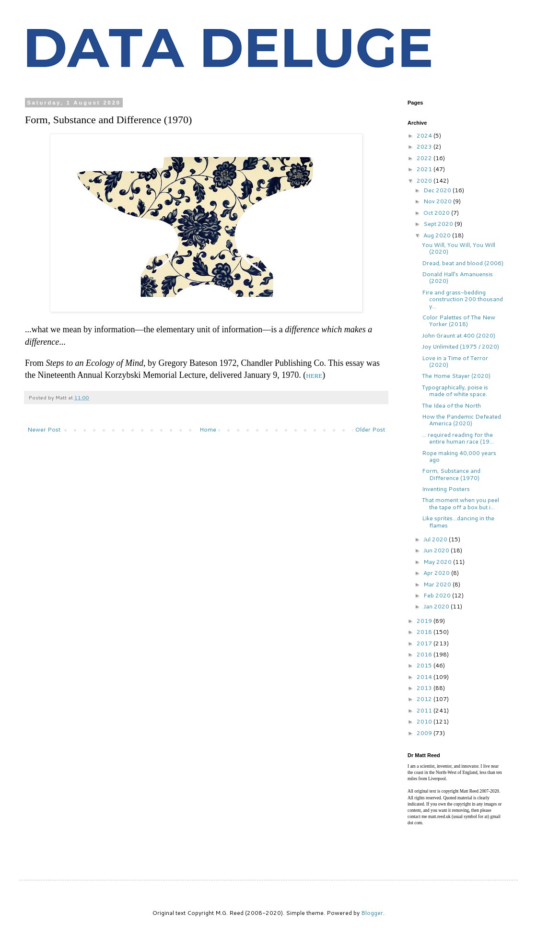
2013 (425, 688)
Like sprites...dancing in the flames (458, 521)
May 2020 (438, 562)
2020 (425, 180)
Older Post (370, 429)
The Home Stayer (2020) (456, 376)
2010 (425, 721)
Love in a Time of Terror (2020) (455, 361)
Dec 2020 (438, 190)
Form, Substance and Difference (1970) (451, 474)
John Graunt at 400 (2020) (458, 335)
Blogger (372, 913)
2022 (425, 158)
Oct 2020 (437, 213)
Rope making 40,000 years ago (459, 456)
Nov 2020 (438, 201)
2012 (425, 699)
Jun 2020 (437, 550)
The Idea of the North (451, 405)
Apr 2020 (437, 573)
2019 (425, 621)
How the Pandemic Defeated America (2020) (461, 419)
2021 (425, 169)
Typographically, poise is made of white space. (455, 390)
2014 (425, 677)
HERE (314, 375)
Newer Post (43, 429)
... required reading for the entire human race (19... (458, 438)
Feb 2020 (437, 595)
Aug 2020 (437, 235)
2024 (425, 135)
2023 (425, 146)
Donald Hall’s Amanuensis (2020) (457, 277)
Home (207, 429)
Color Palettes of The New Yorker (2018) (458, 320)
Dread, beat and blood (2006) (462, 263)
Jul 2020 (436, 539)
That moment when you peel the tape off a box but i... (460, 503)
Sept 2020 (439, 224)
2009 (425, 733)
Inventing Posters (446, 489)
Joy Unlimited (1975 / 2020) (460, 346)
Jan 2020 (437, 606)
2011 (425, 710)
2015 (425, 665)
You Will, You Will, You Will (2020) (458, 248)
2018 (425, 632)
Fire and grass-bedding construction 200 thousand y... (462, 299)
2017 (425, 643)
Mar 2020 (438, 584)
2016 (425, 654)
